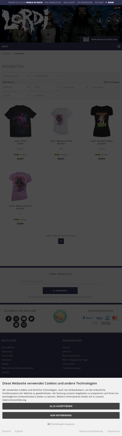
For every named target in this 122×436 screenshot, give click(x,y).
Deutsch (6, 431)
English (19, 431)
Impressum (114, 431)
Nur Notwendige (61, 415)
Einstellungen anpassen (61, 424)
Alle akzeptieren (61, 406)
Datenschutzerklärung (91, 431)
